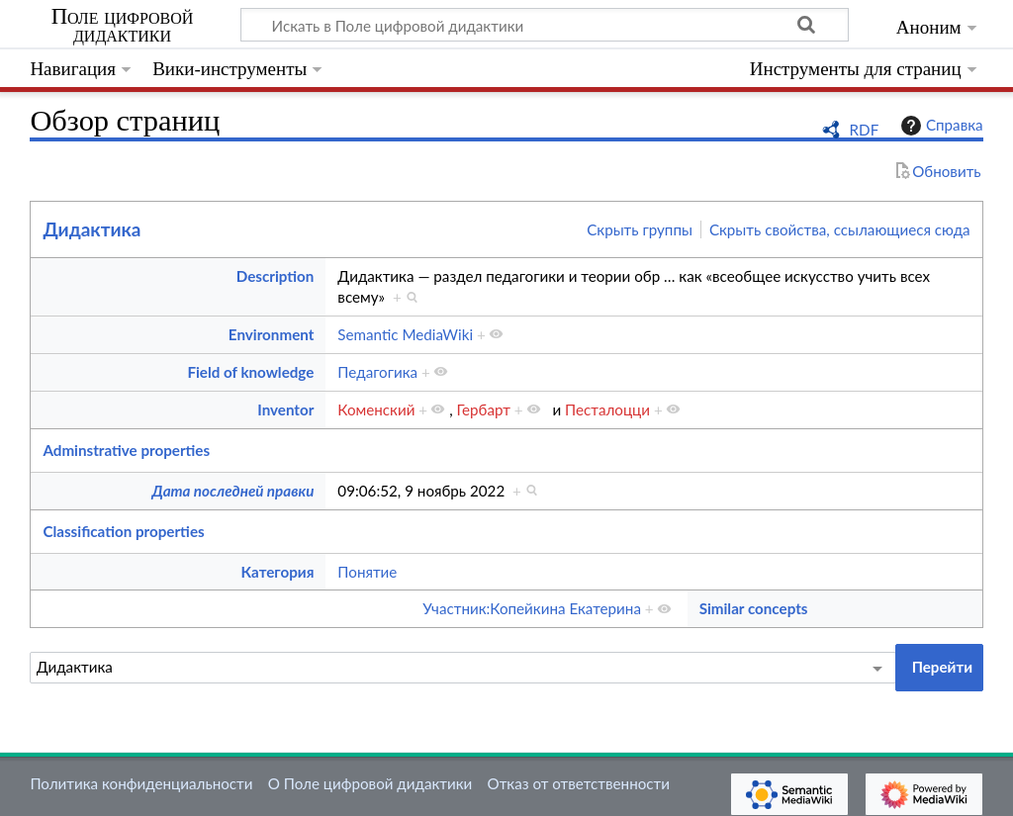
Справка (939, 126)
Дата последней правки (232, 490)
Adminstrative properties (126, 450)
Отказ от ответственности (579, 783)
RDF (864, 129)
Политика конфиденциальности (141, 783)
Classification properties (123, 531)
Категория (278, 572)
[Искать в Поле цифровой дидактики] (544, 25)
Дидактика (91, 229)
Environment (272, 334)
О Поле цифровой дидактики (370, 783)
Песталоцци (607, 409)
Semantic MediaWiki (405, 334)
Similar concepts (753, 608)
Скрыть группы (639, 229)
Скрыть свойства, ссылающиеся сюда (839, 229)
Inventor (285, 409)
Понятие (367, 572)
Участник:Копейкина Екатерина (531, 608)
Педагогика (377, 372)
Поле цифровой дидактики (122, 26)
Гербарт (483, 409)
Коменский (375, 409)
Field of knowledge (250, 372)
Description (275, 276)
